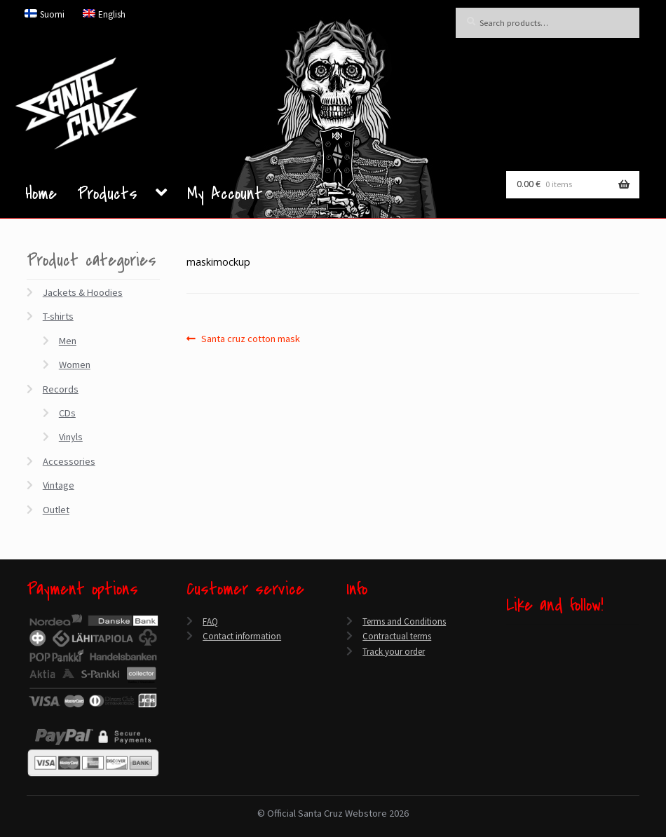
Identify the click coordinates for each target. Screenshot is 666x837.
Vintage (58, 485)
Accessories (69, 461)
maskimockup (218, 261)
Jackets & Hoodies (83, 292)
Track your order (393, 652)
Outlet (56, 509)
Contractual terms (396, 636)
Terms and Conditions (404, 621)
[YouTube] (509, 671)
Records (61, 389)
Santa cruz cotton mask (250, 338)
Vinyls (71, 436)
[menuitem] (45, 14)
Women (74, 364)
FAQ (210, 621)
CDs (67, 413)
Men (67, 340)
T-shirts (58, 316)
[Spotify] (509, 703)
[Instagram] (509, 687)
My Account (225, 196)
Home (41, 196)
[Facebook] (509, 638)
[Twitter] (509, 654)
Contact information (242, 636)
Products (107, 195)
